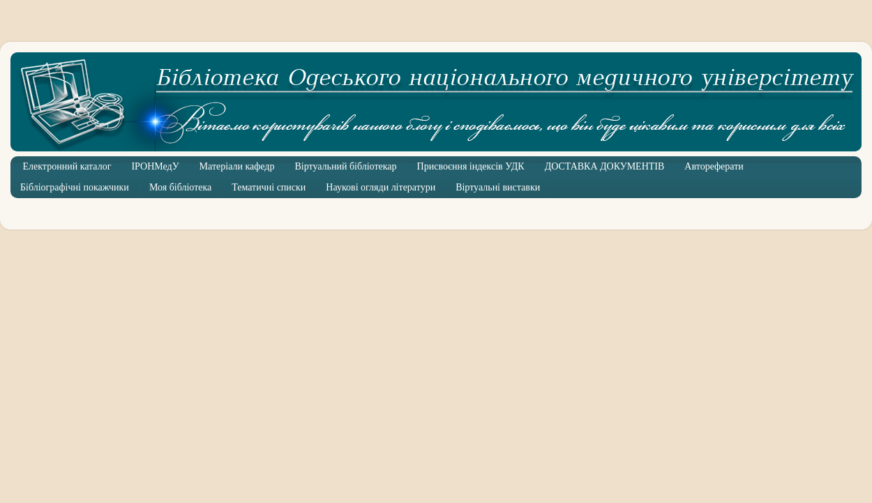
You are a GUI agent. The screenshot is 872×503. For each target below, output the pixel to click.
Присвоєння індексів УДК (471, 166)
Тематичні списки (269, 187)
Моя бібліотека (180, 187)
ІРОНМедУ (155, 166)
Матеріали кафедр (237, 166)
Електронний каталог (67, 166)
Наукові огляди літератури (380, 187)
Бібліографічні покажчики (74, 187)
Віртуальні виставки (498, 187)
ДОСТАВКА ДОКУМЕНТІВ (605, 166)
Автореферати (713, 166)
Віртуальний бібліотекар (345, 166)
